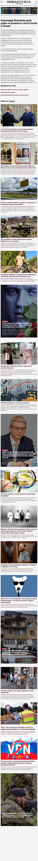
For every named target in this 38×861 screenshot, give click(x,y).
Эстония (2, 200)
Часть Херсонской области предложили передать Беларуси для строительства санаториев (17, 130)
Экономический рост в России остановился (15, 403)
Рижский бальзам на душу (8, 92)
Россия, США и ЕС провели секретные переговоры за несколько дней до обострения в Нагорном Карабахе (15, 652)
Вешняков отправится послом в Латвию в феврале (14, 89)
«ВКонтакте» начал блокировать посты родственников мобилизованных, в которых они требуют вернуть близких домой (19, 600)
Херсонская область (5, 127)
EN (36, 3)
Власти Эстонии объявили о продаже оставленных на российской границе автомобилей (18, 203)
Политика (19, 4)
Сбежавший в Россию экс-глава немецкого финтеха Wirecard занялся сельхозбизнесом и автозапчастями (18, 167)
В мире (4, 648)
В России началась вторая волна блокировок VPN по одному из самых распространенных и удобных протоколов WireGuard (18, 763)
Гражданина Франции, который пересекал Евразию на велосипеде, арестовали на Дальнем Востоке (18, 275)
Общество (5, 450)
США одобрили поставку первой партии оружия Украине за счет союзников (16, 240)
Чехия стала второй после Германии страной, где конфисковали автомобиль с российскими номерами (18, 728)
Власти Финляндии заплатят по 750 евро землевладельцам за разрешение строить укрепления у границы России (17, 815)
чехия (2, 725)
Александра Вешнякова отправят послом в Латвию (15, 95)
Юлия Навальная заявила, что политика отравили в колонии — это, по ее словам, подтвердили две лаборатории (17, 325)
